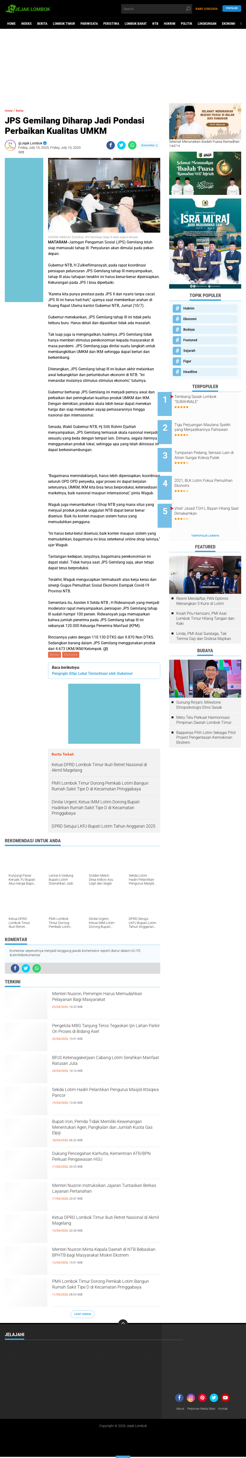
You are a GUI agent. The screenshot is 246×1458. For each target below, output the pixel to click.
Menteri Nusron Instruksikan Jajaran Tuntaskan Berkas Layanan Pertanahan (105, 1191)
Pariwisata (89, 23)
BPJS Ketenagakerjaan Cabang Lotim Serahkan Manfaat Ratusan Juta (102, 1063)
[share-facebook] (110, 145)
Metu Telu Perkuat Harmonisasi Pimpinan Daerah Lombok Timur (203, 702)
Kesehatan (57, 1360)
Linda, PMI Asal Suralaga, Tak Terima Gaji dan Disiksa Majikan (203, 618)
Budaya (189, 329)
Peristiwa (111, 23)
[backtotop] (123, 1325)
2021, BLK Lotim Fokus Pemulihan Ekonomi (205, 472)
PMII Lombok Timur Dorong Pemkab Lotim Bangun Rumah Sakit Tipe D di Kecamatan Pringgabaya (102, 1291)
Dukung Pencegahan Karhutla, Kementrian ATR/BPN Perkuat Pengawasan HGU (92, 1163)
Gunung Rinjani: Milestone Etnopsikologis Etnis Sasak (199, 686)
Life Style (102, 1360)
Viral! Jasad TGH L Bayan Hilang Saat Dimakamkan (207, 496)
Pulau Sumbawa (61, 1385)
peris (53, 1391)
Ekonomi (228, 23)
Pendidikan (102, 1379)
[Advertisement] (123, 66)
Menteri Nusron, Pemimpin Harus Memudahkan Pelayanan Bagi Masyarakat (97, 1004)
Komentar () (149, 145)
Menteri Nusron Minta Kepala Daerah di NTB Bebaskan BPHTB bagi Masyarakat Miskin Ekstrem (106, 1259)
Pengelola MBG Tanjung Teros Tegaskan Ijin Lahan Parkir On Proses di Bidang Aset (106, 1036)
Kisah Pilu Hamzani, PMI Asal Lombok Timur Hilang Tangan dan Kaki (205, 600)
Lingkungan (207, 23)
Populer (232, 8)
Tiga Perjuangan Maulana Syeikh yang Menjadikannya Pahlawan (210, 426)
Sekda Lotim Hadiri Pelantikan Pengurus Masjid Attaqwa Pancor (97, 1095)
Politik (186, 23)
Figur (187, 361)
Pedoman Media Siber (205, 1410)
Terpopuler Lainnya (205, 517)
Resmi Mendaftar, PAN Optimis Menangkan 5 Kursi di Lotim (202, 583)
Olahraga (146, 1372)
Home (11, 23)
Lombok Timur (64, 23)
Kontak (229, 1410)
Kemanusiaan (15, 1360)
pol (96, 1391)
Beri (8, 1347)
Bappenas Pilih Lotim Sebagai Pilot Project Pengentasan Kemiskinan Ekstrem (206, 719)
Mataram (12, 1372)
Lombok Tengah (61, 1366)
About (180, 1410)
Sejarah (189, 351)
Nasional (101, 1372)
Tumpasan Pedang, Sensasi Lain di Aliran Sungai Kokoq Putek (209, 450)
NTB (155, 23)
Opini (9, 1379)
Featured (190, 340)
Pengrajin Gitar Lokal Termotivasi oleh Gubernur (92, 674)
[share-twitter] (121, 145)
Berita (42, 23)
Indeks (26, 23)
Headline (190, 372)
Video (143, 1385)
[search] (156, 9)
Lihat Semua (82, 1314)
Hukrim (169, 23)
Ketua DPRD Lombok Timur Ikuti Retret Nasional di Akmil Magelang (105, 1223)
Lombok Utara (150, 1366)
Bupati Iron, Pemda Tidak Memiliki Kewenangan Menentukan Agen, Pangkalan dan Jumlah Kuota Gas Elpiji (105, 1131)
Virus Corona (15, 1391)
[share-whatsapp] (132, 145)
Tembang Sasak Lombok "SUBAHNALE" (207, 399)
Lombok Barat (136, 23)
